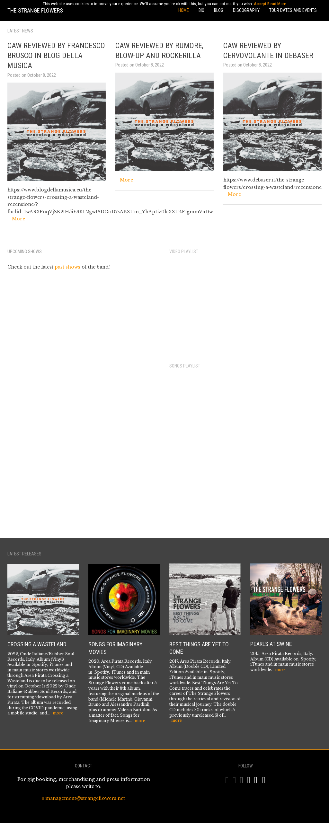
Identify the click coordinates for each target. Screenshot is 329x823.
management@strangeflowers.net (83, 798)
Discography (246, 10)
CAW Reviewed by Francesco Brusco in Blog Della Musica (56, 55)
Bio (201, 10)
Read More (276, 3)
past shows (67, 267)
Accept (260, 3)
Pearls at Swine (271, 644)
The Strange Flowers (35, 10)
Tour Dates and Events (293, 10)
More (18, 219)
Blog (218, 10)
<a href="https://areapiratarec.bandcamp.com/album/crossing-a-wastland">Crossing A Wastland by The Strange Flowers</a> (233, 451)
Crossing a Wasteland (37, 644)
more (58, 713)
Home (183, 10)
